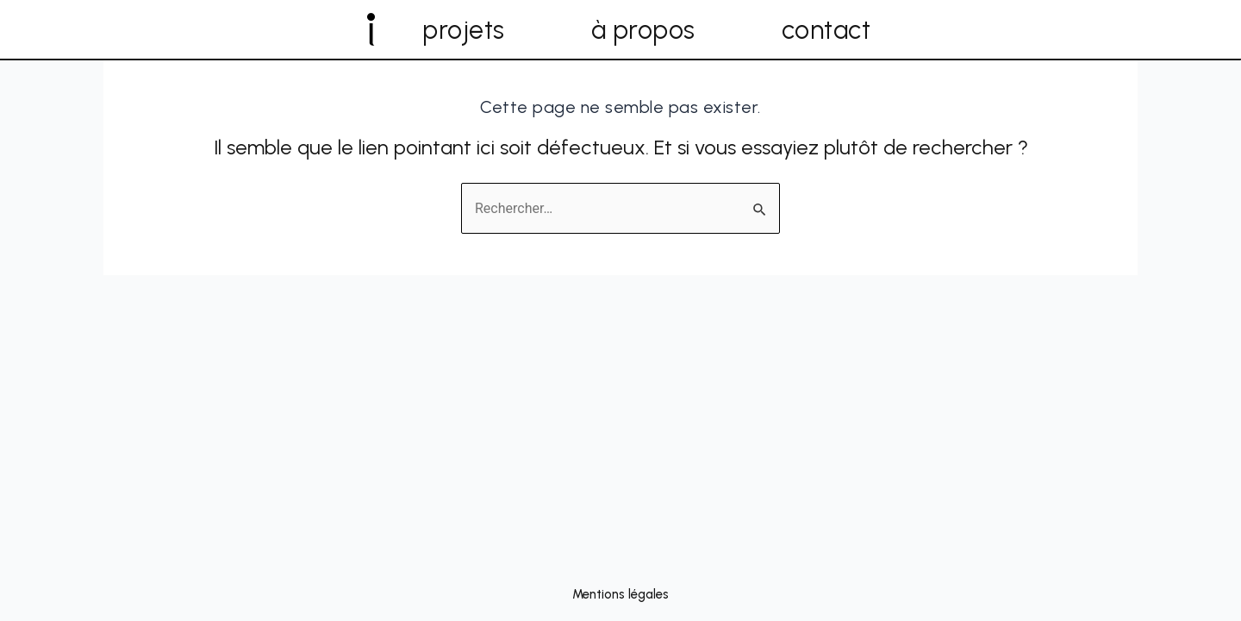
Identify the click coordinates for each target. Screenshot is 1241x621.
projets (463, 30)
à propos (643, 30)
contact (826, 30)
